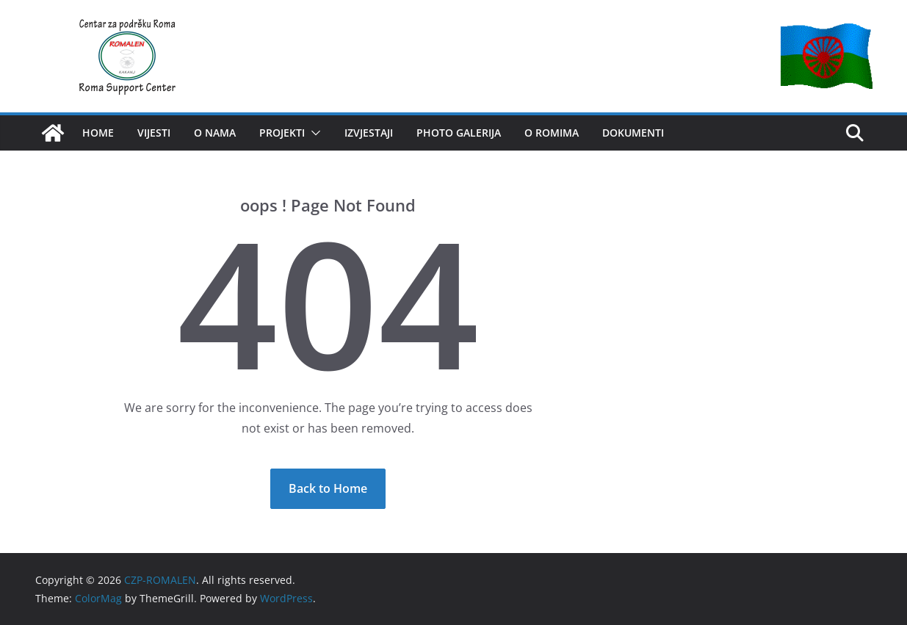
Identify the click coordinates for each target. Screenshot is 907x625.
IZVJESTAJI (368, 133)
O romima (551, 133)
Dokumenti (633, 133)
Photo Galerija (458, 133)
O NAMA (215, 133)
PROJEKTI (282, 133)
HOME (98, 133)
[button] (313, 133)
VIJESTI (153, 133)
